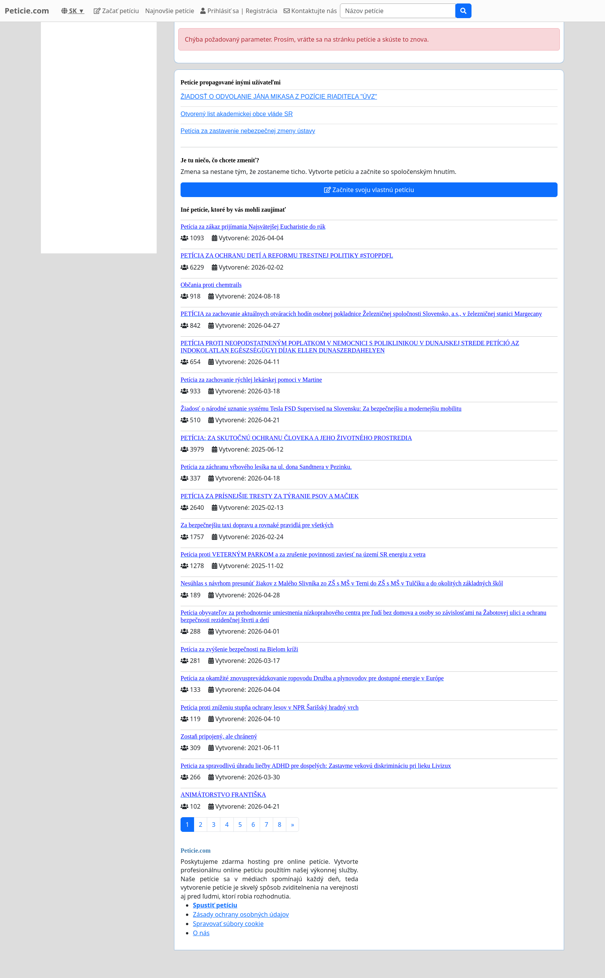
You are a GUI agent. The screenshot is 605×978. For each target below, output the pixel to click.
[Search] (398, 10)
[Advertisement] (99, 137)
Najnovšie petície (169, 11)
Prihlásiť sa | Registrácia (238, 11)
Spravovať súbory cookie (228, 923)
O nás (201, 933)
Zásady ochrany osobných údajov (241, 914)
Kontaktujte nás (310, 11)
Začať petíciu (116, 11)
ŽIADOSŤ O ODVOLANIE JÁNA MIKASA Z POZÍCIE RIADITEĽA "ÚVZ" (279, 96)
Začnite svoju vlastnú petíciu (369, 189)
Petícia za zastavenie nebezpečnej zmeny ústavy (248, 131)
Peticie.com (27, 10)
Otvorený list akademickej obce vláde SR (237, 114)
